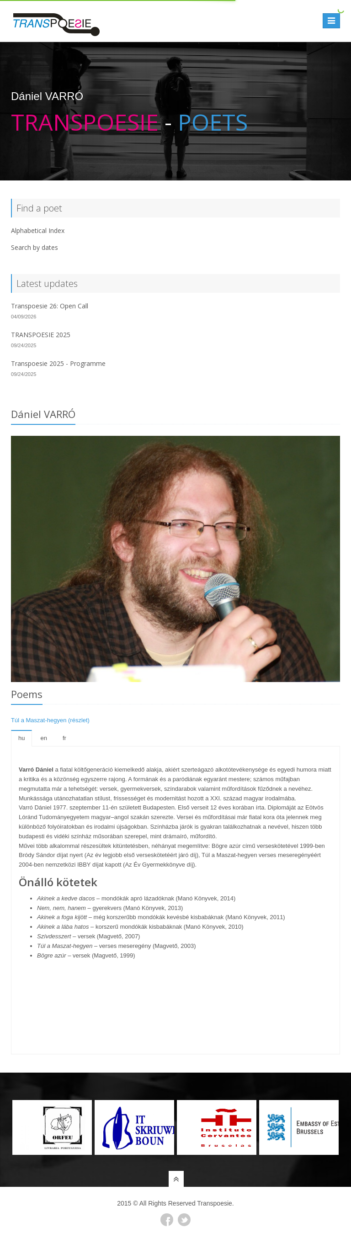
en (43, 738)
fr (64, 738)
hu (21, 738)
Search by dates (34, 247)
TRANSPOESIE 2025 (40, 334)
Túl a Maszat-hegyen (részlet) (50, 720)
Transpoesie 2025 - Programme (58, 363)
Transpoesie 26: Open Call (49, 306)
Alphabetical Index (37, 230)
